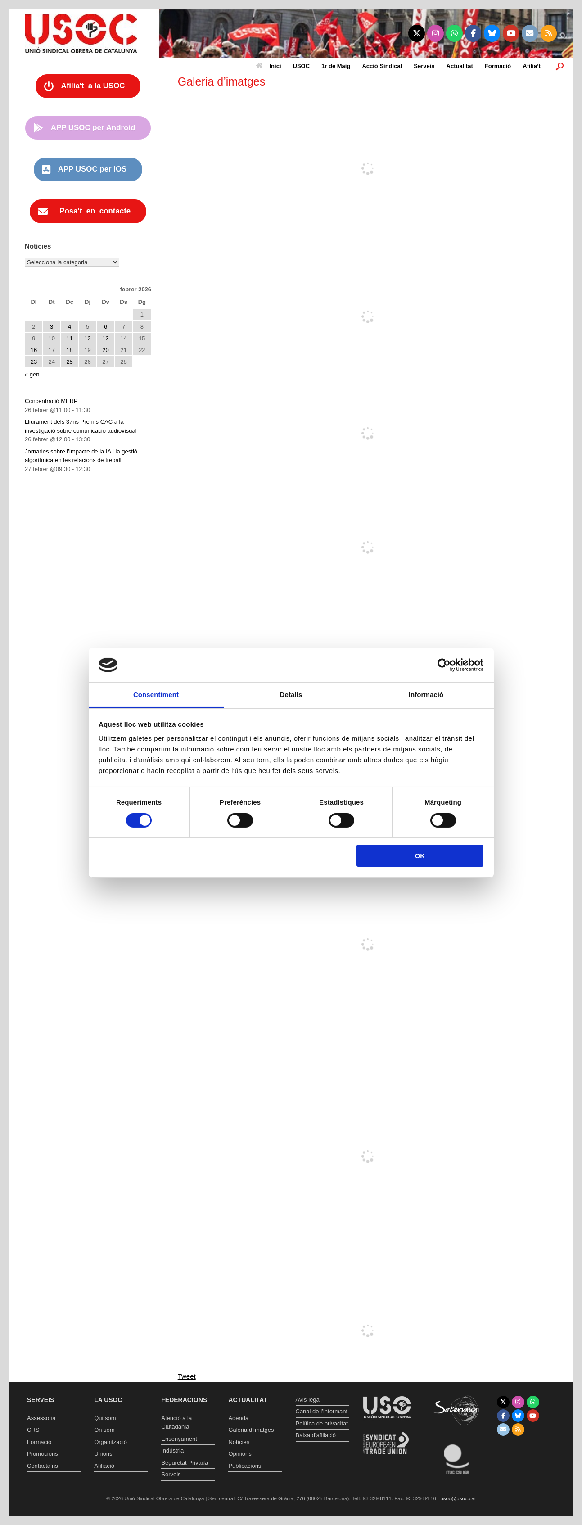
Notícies (238, 1442)
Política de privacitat (322, 1423)
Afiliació (104, 1465)
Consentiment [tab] (156, 694)
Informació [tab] (426, 694)
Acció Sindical (382, 66)
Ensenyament (179, 1438)
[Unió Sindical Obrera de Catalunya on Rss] (549, 33)
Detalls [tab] (291, 694)
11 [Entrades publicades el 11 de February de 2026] (69, 338)
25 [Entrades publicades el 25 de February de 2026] (69, 361)
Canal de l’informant (322, 1411)
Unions (103, 1453)
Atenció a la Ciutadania (176, 1422)
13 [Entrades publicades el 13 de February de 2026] (105, 338)
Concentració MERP (51, 401)
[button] (559, 66)
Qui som (105, 1418)
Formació (498, 66)
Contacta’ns (42, 1465)
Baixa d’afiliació (316, 1435)
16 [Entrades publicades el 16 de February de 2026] (34, 350)
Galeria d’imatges (251, 1429)
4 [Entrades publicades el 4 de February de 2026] (69, 326)
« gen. (33, 374)
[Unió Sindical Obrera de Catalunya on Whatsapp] (454, 33)
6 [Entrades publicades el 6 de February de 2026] (105, 326)
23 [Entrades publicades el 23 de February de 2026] (34, 361)
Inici (268, 66)
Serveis (424, 66)
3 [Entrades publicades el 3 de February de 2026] (51, 326)
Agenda (238, 1418)
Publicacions (244, 1465)
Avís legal (308, 1399)
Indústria (172, 1450)
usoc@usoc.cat (458, 1498)
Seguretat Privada (184, 1462)
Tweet (187, 1376)
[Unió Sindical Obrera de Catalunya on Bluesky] (492, 33)
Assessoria (41, 1418)
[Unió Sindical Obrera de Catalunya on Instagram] (435, 33)
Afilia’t (532, 66)
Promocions (42, 1453)
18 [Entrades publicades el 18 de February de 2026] (69, 350)
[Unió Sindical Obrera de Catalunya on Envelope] (530, 33)
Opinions (239, 1453)
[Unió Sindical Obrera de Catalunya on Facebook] (473, 33)
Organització (110, 1442)
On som (104, 1429)
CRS (33, 1429)
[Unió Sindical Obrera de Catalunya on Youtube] (511, 33)
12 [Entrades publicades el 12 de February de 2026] (87, 338)
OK (420, 856)
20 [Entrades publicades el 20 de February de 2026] (105, 350)
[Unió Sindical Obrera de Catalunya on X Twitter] (416, 33)
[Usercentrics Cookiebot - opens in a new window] (444, 665)
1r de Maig (335, 66)
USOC (301, 66)
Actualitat (460, 66)
